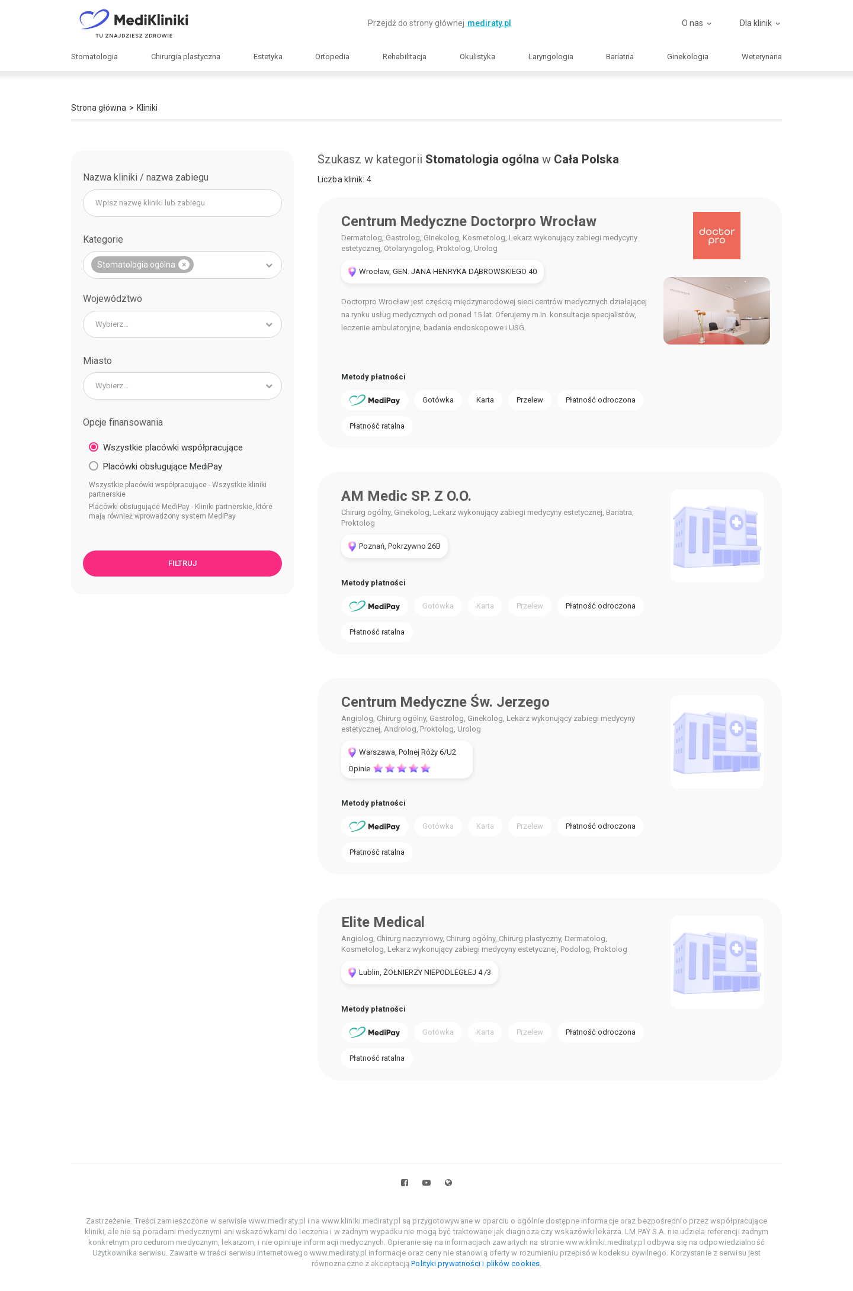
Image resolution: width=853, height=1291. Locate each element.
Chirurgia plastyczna (185, 56)
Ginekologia (687, 56)
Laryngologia (550, 56)
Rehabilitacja (404, 56)
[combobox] (182, 265)
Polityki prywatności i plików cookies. (476, 1263)
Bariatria (620, 56)
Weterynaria (762, 56)
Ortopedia (332, 56)
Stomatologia (94, 56)
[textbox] (182, 324)
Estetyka (268, 56)
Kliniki (147, 107)
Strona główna (98, 107)
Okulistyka (477, 56)
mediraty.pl (489, 23)
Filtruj (182, 563)
